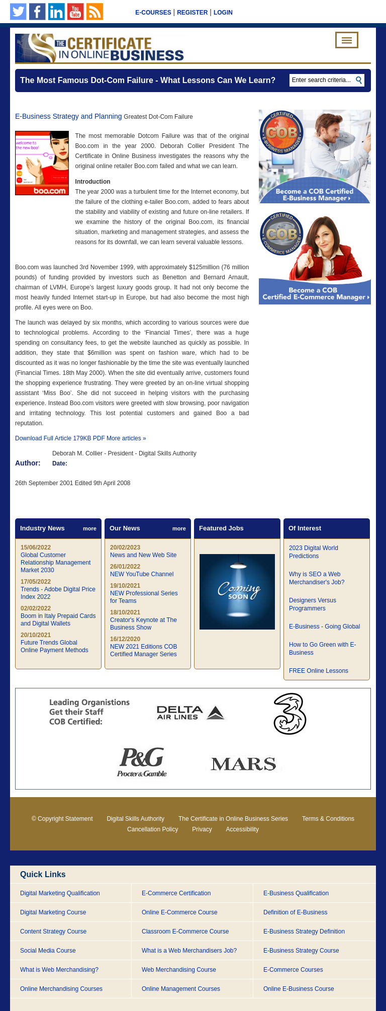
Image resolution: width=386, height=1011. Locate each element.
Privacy (202, 829)
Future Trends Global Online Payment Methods (54, 646)
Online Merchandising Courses (61, 988)
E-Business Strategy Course (301, 950)
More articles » (126, 438)
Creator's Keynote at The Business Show (143, 623)
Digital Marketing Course (53, 912)
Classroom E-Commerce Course (185, 931)
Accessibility (242, 829)
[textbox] (327, 80)
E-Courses (153, 12)
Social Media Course (48, 950)
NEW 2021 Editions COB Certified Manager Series (143, 650)
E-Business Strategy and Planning (68, 116)
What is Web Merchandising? (59, 969)
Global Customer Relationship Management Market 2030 (55, 563)
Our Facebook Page (37, 11)
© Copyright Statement (62, 818)
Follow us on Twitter (18, 11)
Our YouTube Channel (75, 11)
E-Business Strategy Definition (304, 931)
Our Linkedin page (56, 11)
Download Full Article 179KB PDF (60, 438)
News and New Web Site (143, 555)
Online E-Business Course (298, 988)
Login (223, 12)
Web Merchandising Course (179, 969)
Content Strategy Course (53, 931)
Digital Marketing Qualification (60, 893)
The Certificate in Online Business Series (233, 818)
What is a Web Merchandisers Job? (189, 950)
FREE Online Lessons (318, 670)
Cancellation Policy (152, 829)
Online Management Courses (181, 988)
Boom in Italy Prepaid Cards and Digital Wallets (58, 619)
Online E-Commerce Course (180, 912)
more (89, 528)
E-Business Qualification (296, 893)
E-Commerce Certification (176, 893)
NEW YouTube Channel (141, 574)
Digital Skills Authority (135, 818)
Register (192, 12)
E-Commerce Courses (293, 969)
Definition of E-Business (295, 912)
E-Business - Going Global (324, 626)
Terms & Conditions (328, 818)
